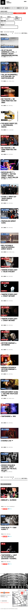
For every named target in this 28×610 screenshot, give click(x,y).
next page (24, 33)
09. (18, 8)
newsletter (20, 590)
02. (5, 8)
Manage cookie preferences (5, 602)
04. (9, 8)
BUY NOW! (5, 509)
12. (23, 8)
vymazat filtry (19, 13)
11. (21, 8)
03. (7, 8)
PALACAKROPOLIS (8, 2)
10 (13, 32)
